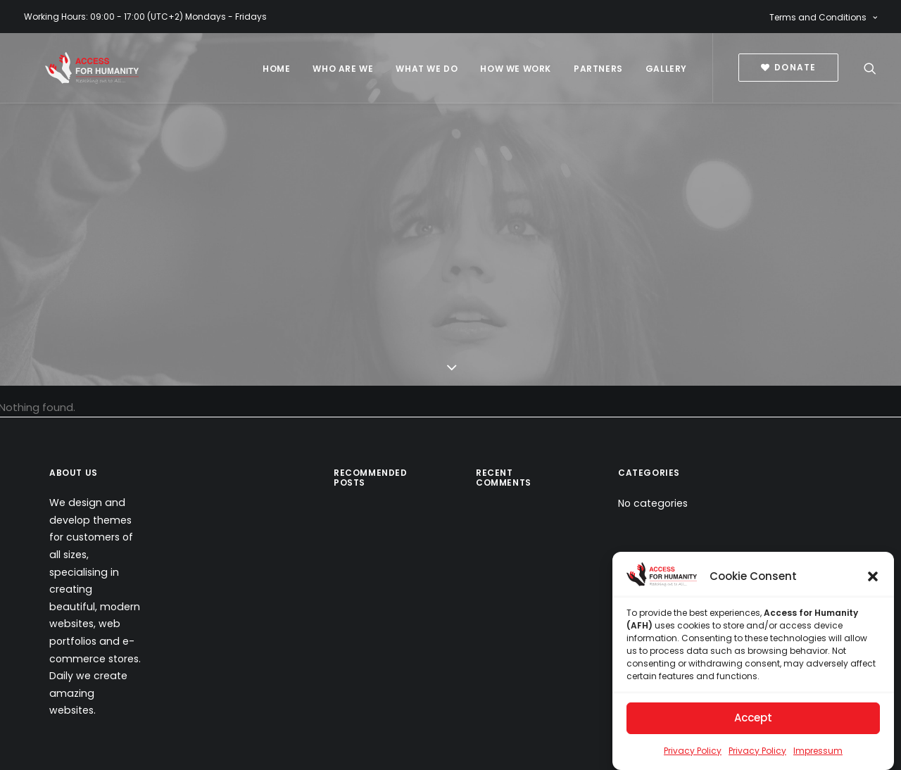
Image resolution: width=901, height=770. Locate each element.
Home (276, 69)
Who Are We (343, 69)
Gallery (666, 69)
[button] (873, 583)
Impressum (818, 757)
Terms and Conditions (823, 17)
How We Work (515, 69)
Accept (753, 724)
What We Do (427, 69)
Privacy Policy (693, 757)
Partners (598, 69)
